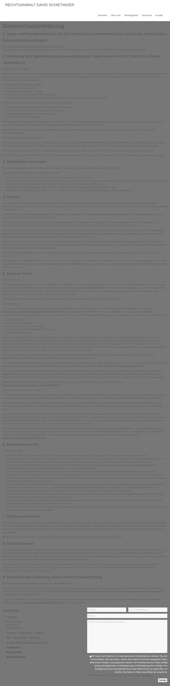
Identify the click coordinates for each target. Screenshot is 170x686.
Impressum (13, 647)
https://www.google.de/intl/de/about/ (20, 312)
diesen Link (8, 374)
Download (147, 15)
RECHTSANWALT (39, 5)
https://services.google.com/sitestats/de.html (24, 438)
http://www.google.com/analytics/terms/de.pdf (41, 602)
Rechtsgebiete (131, 15)
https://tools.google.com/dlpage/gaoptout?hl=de (121, 366)
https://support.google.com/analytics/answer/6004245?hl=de (31, 385)
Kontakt (159, 15)
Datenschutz (14, 652)
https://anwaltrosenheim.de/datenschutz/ (142, 591)
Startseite (102, 15)
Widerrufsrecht (15, 657)
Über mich (115, 15)
